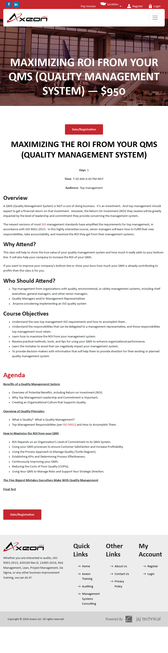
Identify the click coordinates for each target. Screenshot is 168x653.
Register (134, 6)
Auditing (87, 586)
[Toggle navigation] (155, 17)
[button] (110, 5)
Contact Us (122, 574)
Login (153, 6)
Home (86, 566)
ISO (44, 224)
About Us (121, 566)
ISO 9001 (69, 425)
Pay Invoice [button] (86, 6)
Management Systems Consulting (91, 599)
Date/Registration (84, 129)
